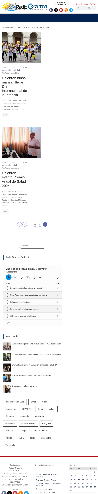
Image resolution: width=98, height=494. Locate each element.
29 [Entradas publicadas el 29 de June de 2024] (95, 422)
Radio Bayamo (11, 449)
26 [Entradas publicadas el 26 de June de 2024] (83, 422)
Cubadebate (36, 452)
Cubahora (72, 452)
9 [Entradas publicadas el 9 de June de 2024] (71, 414)
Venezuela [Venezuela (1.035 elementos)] (10, 380)
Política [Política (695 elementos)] (9, 373)
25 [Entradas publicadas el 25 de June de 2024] (79, 422)
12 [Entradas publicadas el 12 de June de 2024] (83, 414)
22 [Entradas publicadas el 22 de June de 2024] (95, 418)
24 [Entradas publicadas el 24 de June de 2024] (75, 422)
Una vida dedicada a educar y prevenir (26, 223)
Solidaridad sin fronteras (20, 237)
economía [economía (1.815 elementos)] (24, 351)
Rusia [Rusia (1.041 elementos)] (21, 373)
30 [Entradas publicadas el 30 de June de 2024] (71, 425)
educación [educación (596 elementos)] (39, 351)
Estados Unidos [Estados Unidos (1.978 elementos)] (28, 358)
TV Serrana (52, 449)
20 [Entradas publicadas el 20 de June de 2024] (87, 418)
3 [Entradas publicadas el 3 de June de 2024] (74, 411)
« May (71, 433)
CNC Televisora (39, 449)
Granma (26, 452)
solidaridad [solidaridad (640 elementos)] (46, 373)
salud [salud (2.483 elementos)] (32, 373)
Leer (41, 82)
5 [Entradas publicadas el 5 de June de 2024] (82, 411)
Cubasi (63, 452)
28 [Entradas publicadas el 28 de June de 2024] (91, 422)
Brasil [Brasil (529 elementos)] (33, 337)
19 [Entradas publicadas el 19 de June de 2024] (83, 418)
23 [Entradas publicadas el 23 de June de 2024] (71, 422)
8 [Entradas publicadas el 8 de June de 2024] (94, 411)
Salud (50, 99)
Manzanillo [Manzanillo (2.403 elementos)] (10, 366)
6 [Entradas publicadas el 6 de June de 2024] (86, 411)
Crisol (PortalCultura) (67, 449)
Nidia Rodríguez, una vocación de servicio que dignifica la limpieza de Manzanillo (44, 230)
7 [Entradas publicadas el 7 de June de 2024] (90, 411)
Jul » (78, 433)
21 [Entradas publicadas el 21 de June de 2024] (91, 418)
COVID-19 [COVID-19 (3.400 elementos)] (27, 344)
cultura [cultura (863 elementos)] (52, 344)
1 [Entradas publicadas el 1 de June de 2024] (94, 407)
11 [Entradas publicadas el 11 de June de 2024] (79, 414)
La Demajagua (25, 449)
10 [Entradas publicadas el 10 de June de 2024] (75, 414)
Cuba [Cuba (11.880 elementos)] (40, 344)
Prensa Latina (53, 452)
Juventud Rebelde (84, 449)
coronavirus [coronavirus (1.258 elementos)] (11, 344)
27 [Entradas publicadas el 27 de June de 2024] (87, 422)
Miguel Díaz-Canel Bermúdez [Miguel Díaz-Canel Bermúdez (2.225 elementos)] (35, 366)
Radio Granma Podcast (17, 192)
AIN (44, 452)
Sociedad (51, 36)
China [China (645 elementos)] (44, 337)
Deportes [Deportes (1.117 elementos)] (10, 351)
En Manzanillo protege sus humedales (26, 244)
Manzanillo (42, 36)
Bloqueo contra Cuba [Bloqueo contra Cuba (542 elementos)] (15, 337)
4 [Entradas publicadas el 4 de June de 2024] (78, 411)
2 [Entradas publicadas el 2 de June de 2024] (71, 411)
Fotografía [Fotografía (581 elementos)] (46, 358)
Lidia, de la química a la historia (23, 251)
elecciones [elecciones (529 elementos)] (10, 358)
